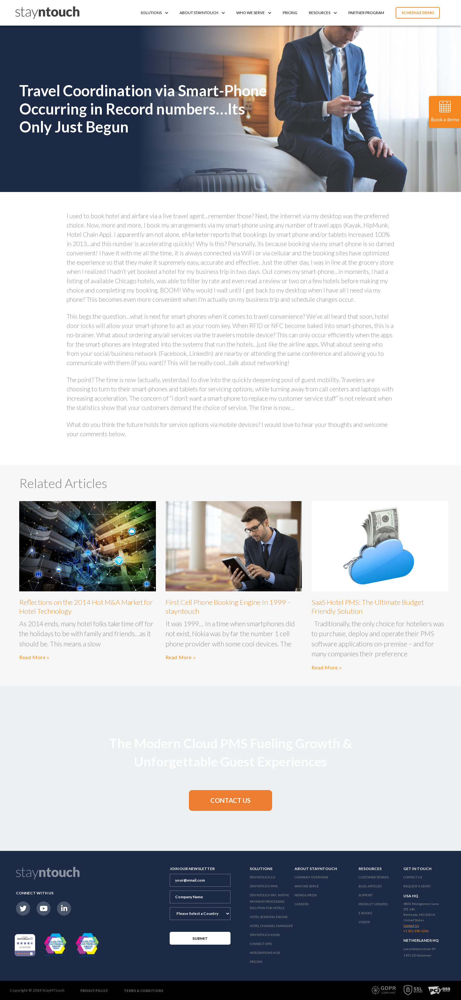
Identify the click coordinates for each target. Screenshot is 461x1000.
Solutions (154, 12)
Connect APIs (261, 944)
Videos (364, 922)
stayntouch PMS (264, 886)
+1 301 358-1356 (416, 931)
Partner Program (366, 12)
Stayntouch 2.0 (262, 877)
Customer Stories (374, 877)
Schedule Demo (417, 12)
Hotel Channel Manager (271, 926)
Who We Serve (253, 12)
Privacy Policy (94, 990)
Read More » (34, 657)
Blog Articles (370, 886)
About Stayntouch (202, 12)
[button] (230, 800)
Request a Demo (417, 886)
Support (366, 895)
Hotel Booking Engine (269, 917)
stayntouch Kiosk (265, 935)
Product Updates (373, 904)
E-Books (365, 913)
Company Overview (311, 877)
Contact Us (412, 877)
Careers (302, 904)
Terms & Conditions (143, 990)
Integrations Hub (265, 953)
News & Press (306, 895)
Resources (323, 12)
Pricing (290, 12)
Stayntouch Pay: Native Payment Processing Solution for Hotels (269, 901)
